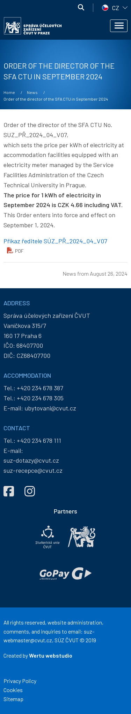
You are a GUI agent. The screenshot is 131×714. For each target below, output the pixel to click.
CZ (115, 8)
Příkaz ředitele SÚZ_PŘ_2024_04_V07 (55, 241)
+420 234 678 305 (40, 398)
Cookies (13, 689)
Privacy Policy (19, 680)
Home (9, 92)
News (32, 92)
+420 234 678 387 (40, 388)
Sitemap (13, 699)
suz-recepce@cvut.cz (33, 470)
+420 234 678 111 (39, 440)
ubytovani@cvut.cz (50, 408)
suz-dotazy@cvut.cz (31, 460)
